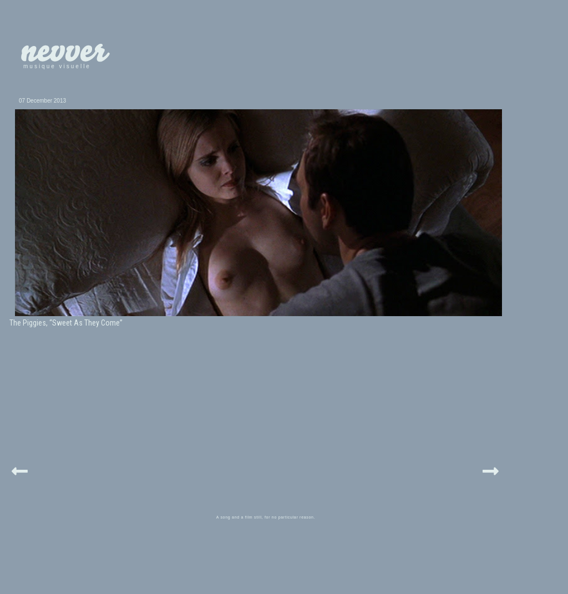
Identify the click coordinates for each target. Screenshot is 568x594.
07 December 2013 (42, 101)
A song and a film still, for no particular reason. (266, 517)
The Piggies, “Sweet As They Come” (66, 322)
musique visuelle (57, 66)
